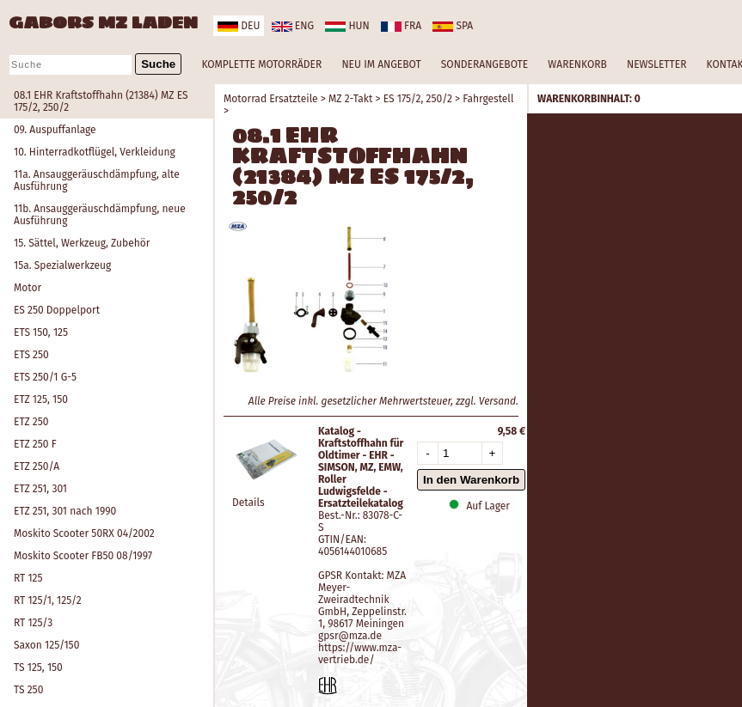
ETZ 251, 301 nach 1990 (65, 511)
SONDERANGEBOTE (484, 64)
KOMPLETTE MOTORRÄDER (261, 64)
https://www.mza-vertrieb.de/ (360, 654)
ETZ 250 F (35, 444)
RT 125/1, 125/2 (48, 600)
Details (248, 503)
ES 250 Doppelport (57, 310)
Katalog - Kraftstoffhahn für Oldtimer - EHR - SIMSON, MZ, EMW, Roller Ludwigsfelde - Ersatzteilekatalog (360, 467)
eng (293, 26)
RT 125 (28, 578)
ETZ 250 (31, 422)
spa (452, 26)
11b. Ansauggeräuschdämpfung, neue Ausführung (100, 215)
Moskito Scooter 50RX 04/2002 (84, 533)
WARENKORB (577, 64)
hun (347, 26)
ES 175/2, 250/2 (417, 99)
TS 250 (28, 690)
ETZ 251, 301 (40, 489)
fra (401, 26)
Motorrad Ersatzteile (271, 99)
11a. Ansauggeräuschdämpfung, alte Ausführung (97, 180)
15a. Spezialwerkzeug (62, 265)
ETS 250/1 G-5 (45, 377)
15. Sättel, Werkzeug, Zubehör (82, 243)
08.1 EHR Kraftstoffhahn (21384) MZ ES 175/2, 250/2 (101, 101)
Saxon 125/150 (46, 645)
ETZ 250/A (36, 466)
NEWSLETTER (656, 64)
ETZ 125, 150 (41, 399)
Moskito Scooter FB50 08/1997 (83, 556)
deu (239, 26)
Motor (27, 288)
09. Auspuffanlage (55, 130)
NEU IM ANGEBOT (380, 64)
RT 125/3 (33, 623)
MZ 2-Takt (350, 99)
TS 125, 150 (38, 667)
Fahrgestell (488, 99)
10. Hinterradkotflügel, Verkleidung (94, 152)
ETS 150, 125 (41, 332)
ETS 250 (31, 355)
